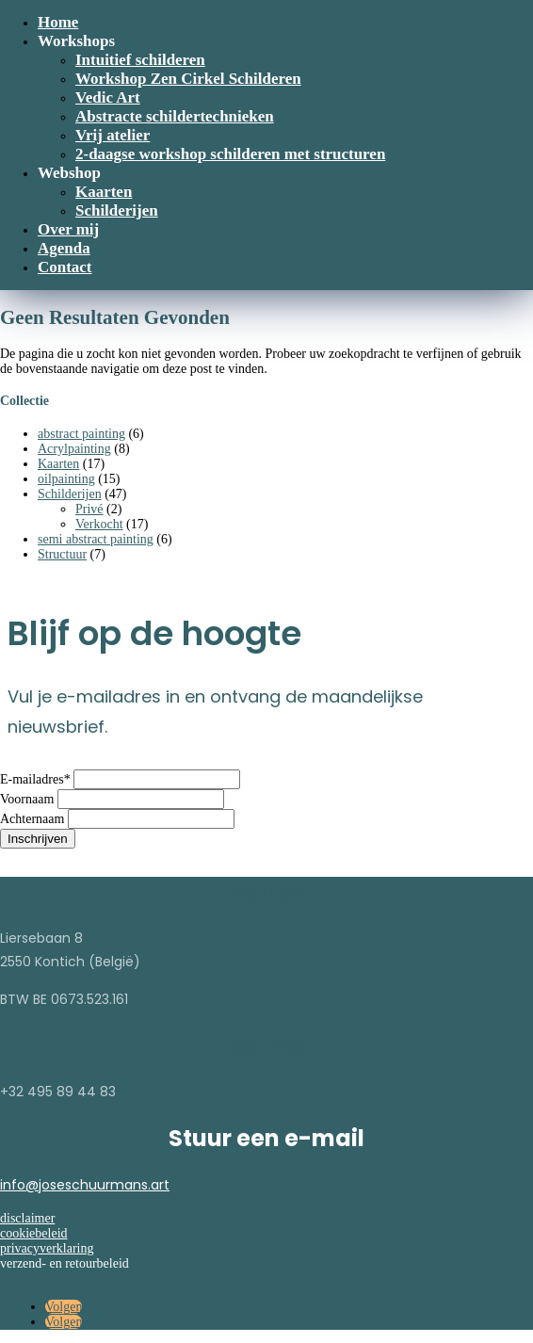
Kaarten (103, 192)
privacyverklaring (47, 1248)
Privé (89, 509)
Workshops (76, 41)
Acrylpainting (74, 449)
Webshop (69, 173)
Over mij (68, 229)
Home (58, 22)
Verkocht (99, 524)
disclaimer (27, 1218)
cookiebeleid (34, 1233)
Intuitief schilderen (140, 60)
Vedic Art (107, 97)
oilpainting (66, 479)
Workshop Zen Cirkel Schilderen (188, 79)
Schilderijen (116, 210)
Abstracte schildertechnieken (174, 116)
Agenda (64, 248)
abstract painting (81, 434)
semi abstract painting (95, 539)
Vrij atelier (112, 135)
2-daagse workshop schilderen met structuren (230, 154)
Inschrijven (38, 839)
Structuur (62, 554)
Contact (65, 267)
